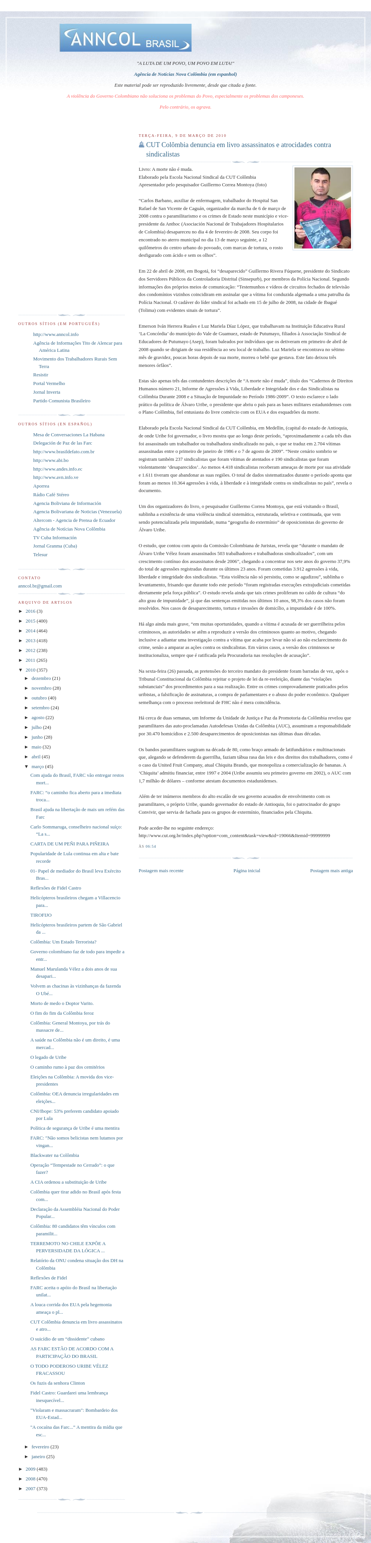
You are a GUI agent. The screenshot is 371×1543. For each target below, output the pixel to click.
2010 (31, 670)
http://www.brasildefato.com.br (64, 451)
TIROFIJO (40, 915)
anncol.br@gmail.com (40, 586)
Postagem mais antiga (331, 870)
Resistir (40, 374)
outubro (40, 698)
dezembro (42, 678)
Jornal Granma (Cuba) (55, 546)
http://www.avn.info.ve (55, 477)
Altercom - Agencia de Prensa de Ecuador (74, 520)
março (38, 766)
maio (37, 747)
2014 (31, 630)
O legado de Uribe (48, 1057)
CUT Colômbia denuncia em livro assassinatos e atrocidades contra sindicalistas (238, 149)
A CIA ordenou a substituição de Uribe (68, 1182)
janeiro (39, 1456)
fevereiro (41, 1446)
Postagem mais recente (161, 870)
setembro (41, 707)
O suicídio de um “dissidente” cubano (67, 1339)
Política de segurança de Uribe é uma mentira (74, 1128)
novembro (42, 688)
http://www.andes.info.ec (57, 469)
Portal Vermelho (49, 383)
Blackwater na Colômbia (54, 1155)
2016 (31, 611)
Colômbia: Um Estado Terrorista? (63, 942)
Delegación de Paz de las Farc (62, 443)
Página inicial (246, 870)
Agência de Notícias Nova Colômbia (69, 529)
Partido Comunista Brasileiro (61, 400)
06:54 (151, 846)
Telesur (40, 554)
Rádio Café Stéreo (51, 494)
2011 (31, 660)
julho (37, 727)
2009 (31, 1469)
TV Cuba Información (55, 537)
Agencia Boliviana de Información (67, 503)
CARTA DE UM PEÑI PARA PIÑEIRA (69, 844)
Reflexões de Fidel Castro (55, 888)
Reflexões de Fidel (48, 1278)
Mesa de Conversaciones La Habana (68, 434)
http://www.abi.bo (51, 460)
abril (37, 756)
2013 (31, 640)
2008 (31, 1479)
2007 (31, 1488)
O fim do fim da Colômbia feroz (62, 1013)
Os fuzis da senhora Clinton (57, 1383)
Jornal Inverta (46, 392)
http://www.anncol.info (55, 334)
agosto (39, 717)
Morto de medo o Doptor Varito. (62, 1003)
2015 (31, 621)
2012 (31, 650)
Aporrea (41, 486)
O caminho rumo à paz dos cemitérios (67, 1067)
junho (38, 737)
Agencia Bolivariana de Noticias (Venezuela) (77, 511)
